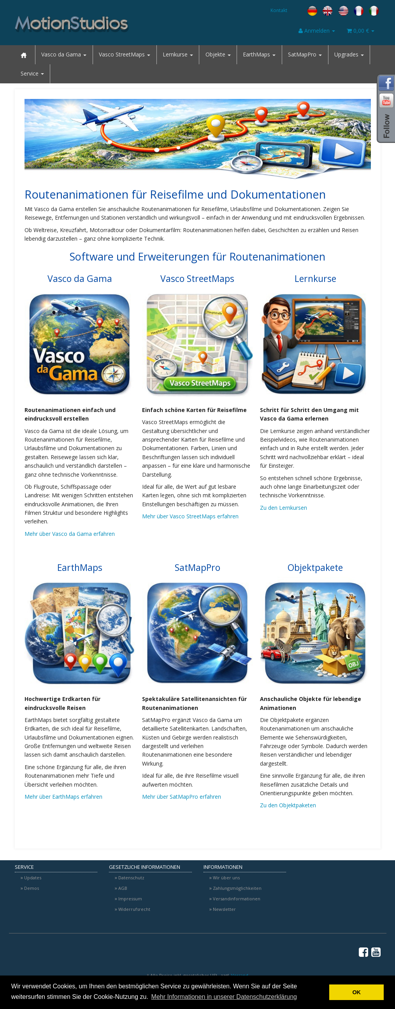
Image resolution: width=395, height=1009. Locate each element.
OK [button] (356, 992)
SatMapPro (305, 54)
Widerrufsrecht (134, 909)
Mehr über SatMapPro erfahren (181, 796)
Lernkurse (178, 54)
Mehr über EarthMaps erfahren (63, 796)
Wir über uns (226, 877)
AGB (122, 888)
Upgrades (349, 54)
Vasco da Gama (63, 54)
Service (32, 73)
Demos (31, 888)
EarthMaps (259, 54)
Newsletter (224, 909)
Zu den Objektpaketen (288, 805)
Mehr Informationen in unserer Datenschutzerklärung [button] (224, 996)
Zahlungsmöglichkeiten (237, 888)
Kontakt (278, 10)
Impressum (130, 899)
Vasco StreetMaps (124, 54)
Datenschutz (131, 877)
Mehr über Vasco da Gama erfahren (70, 533)
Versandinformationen (236, 899)
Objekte (218, 54)
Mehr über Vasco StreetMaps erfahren (190, 516)
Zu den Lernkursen (283, 507)
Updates (32, 877)
